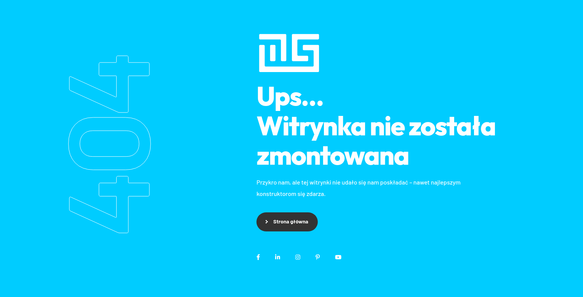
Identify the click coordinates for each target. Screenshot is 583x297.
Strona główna (290, 221)
